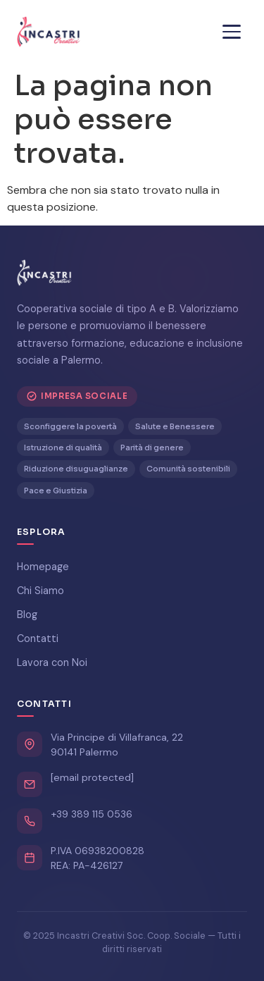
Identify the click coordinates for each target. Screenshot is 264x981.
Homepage (43, 566)
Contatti (37, 638)
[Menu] (231, 31)
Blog (27, 614)
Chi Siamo (40, 590)
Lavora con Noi (52, 662)
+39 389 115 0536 (91, 814)
